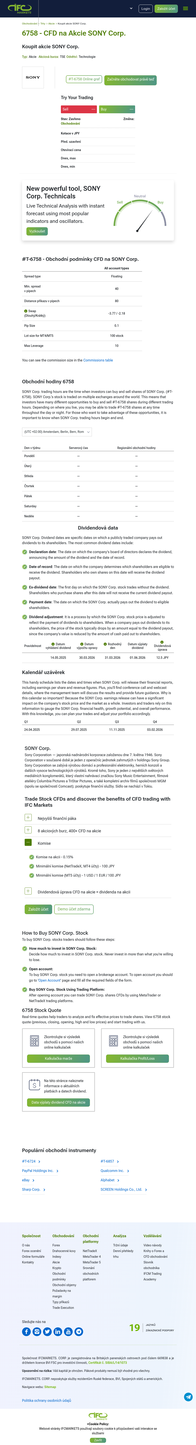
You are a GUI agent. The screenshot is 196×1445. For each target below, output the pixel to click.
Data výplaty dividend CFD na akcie (58, 1102)
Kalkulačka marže (58, 1058)
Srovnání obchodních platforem (91, 1273)
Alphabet (110, 1180)
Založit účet (166, 9)
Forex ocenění (31, 1251)
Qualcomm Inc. (115, 1171)
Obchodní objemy (64, 1285)
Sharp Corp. (33, 1189)
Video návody (153, 1245)
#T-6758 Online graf (84, 79)
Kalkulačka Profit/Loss (137, 1058)
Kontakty (28, 1262)
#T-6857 (109, 1161)
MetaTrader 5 (92, 1262)
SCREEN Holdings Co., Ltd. (123, 1189)
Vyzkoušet (37, 231)
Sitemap (50, 1387)
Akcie (56, 1262)
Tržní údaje (120, 1245)
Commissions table (98, 360)
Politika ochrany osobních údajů (46, 1401)
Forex (56, 1245)
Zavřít (98, 1440)
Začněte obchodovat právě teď (130, 79)
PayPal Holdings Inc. (40, 1171)
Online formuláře (33, 1256)
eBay (28, 1180)
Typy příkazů (60, 1302)
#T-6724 (31, 1161)
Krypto (56, 1268)
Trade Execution (63, 1307)
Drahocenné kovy (64, 1251)
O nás (26, 1245)
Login (145, 9)
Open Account (49, 980)
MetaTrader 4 (92, 1256)
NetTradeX (90, 1251)
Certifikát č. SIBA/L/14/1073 (107, 1362)
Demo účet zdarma (74, 909)
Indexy (56, 1256)
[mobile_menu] (185, 8)
